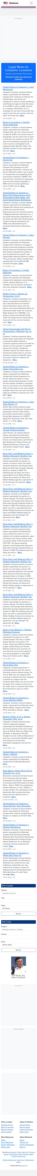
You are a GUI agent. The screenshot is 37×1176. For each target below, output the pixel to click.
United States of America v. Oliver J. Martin (16, 753)
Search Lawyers (7, 1127)
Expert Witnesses (8, 1145)
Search (18, 914)
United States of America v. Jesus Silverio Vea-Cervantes (16, 804)
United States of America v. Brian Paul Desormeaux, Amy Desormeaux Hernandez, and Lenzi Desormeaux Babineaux (17, 196)
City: (3, 898)
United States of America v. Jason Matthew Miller (16, 699)
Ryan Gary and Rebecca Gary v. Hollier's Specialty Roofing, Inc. (18, 454)
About (22, 1140)
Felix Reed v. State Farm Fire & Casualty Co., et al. (17, 771)
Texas (19, 1152)
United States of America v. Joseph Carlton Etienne (16, 428)
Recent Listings (7, 1130)
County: (4, 934)
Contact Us (24, 1142)
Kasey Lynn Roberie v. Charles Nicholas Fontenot (17, 630)
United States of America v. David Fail (16, 158)
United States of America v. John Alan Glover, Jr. (18, 403)
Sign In (22, 1147)
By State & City (7, 1125)
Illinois (6, 1154)
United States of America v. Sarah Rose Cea (16, 663)
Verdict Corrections (9, 1160)
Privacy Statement (27, 1145)
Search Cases (25, 1125)
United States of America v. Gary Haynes (18, 236)
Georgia (26, 1154)
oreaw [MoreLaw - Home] (11, 3)
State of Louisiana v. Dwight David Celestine (16, 123)
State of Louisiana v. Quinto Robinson (16, 271)
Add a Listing (6, 1132)
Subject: (4, 890)
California (13, 1152)
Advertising (30, 1160)
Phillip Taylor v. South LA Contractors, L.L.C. (15, 294)
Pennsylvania (13, 1154)
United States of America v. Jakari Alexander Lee (16, 367)
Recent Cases (25, 1127)
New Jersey (22, 1156)
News (3, 1140)
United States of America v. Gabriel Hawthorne (16, 825)
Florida (32, 1152)
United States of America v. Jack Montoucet (18, 88)
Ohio (20, 1154)
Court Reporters (7, 1142)
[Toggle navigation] (31, 3)
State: (3, 905)
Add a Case (24, 1132)
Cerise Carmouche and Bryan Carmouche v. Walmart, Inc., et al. (17, 331)
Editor (18, 1162)
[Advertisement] (18, 38)
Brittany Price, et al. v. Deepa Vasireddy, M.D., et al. (16, 717)
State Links (5, 1147)
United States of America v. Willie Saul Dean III (16, 854)
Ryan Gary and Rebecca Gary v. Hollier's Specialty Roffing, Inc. (18, 560)
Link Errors (21, 1160)
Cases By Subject (26, 1130)
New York (25, 1152)
